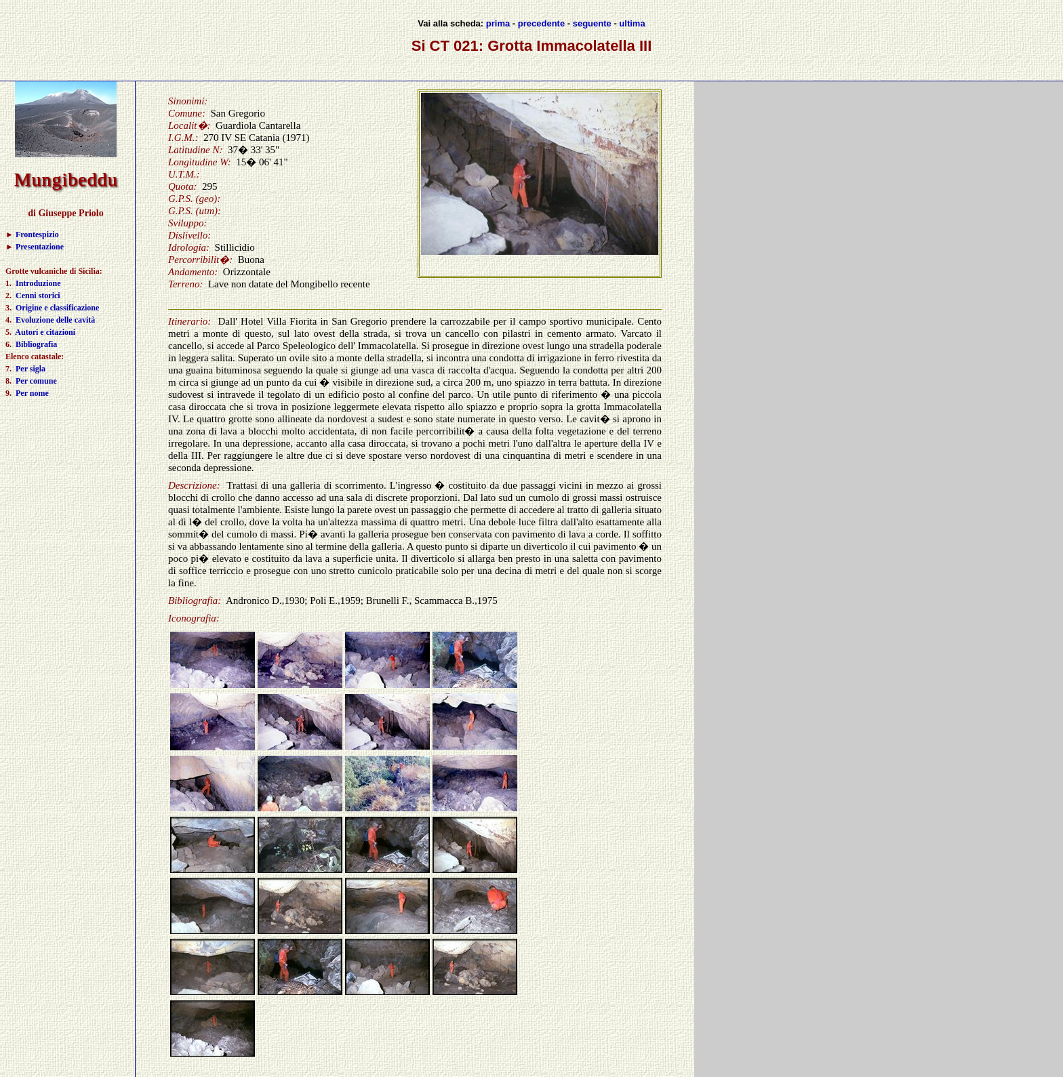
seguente (592, 23)
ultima (632, 23)
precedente (541, 23)
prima (498, 23)
